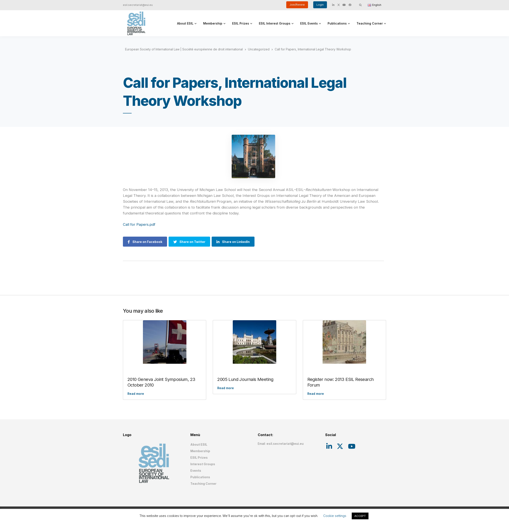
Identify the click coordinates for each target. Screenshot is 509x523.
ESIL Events (309, 23)
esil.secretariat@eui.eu (138, 5)
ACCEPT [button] (360, 516)
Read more (135, 393)
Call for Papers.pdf (139, 224)
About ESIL (185, 23)
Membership (212, 23)
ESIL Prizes (240, 23)
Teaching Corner (370, 23)
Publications (337, 23)
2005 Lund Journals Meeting (245, 379)
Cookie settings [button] (334, 516)
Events (195, 470)
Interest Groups (202, 464)
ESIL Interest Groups (274, 23)
